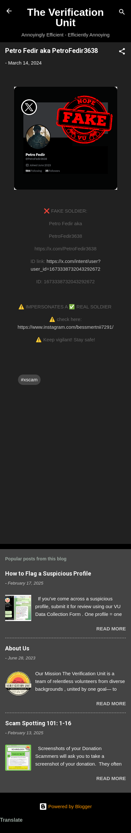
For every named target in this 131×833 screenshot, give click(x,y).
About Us (17, 648)
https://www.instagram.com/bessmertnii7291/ (66, 327)
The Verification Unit (65, 17)
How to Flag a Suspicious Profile (48, 573)
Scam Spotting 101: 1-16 (38, 723)
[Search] (122, 13)
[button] (122, 52)
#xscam (29, 379)
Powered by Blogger (65, 806)
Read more (111, 628)
